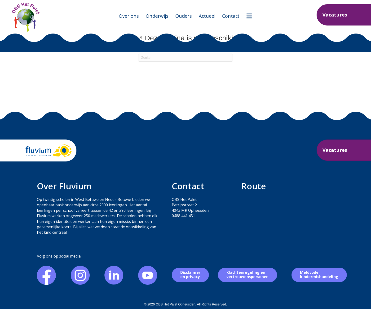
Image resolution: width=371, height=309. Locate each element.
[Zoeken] (185, 58)
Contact (230, 16)
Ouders (183, 16)
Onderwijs (157, 16)
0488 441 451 (183, 215)
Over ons (129, 16)
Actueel (207, 16)
